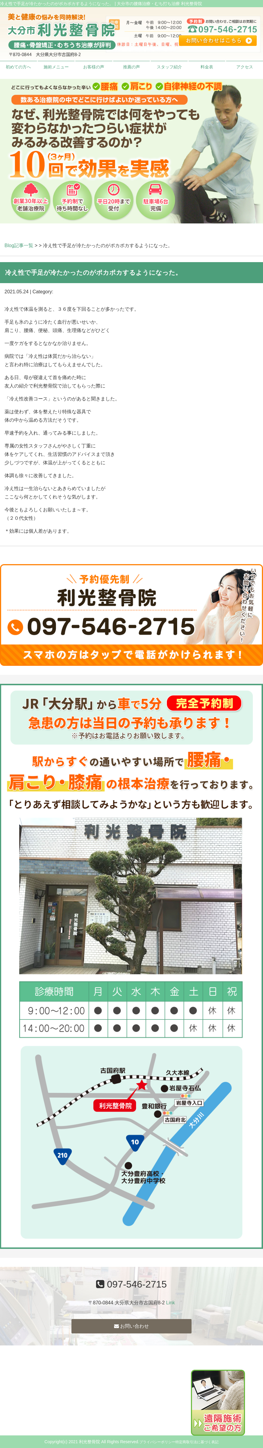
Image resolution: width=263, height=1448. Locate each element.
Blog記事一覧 (19, 245)
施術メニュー (56, 66)
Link (170, 1302)
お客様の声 (93, 66)
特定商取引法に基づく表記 (197, 1442)
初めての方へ (18, 66)
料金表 (207, 66)
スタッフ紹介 (169, 66)
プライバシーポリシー (157, 1442)
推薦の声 (131, 66)
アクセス (244, 66)
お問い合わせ (131, 1326)
